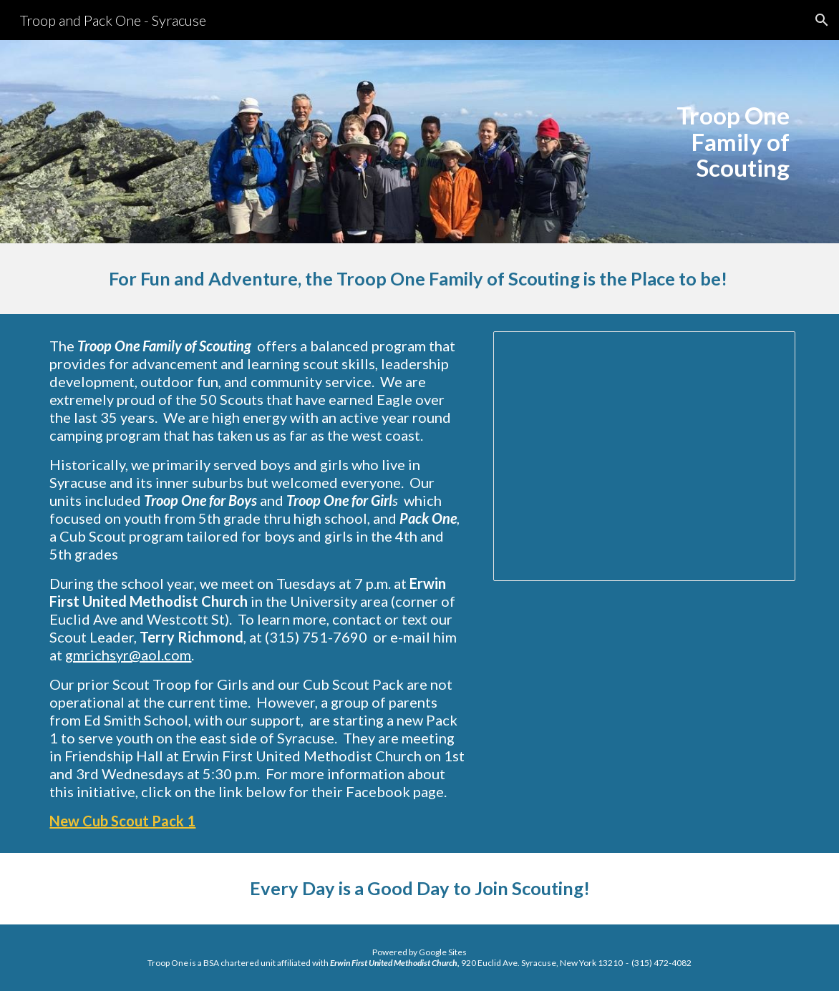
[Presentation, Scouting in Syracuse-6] (644, 455)
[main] (708, 142)
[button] (822, 20)
